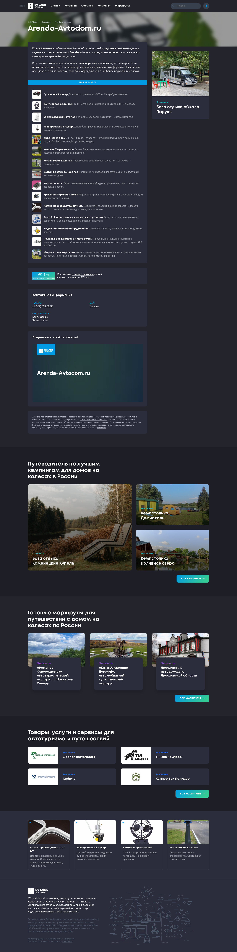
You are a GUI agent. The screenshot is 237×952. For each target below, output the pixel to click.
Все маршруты (192, 698)
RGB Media (67, 942)
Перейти (94, 306)
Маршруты (122, 6)
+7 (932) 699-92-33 (42, 306)
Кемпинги (71, 6)
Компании (104, 6)
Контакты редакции (36, 939)
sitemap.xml (69, 939)
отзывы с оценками (83, 274)
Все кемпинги (193, 578)
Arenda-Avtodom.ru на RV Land (93, 420)
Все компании (192, 793)
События (87, 6)
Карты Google (40, 317)
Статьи (55, 6)
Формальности (54, 939)
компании (101, 428)
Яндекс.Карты (40, 320)
